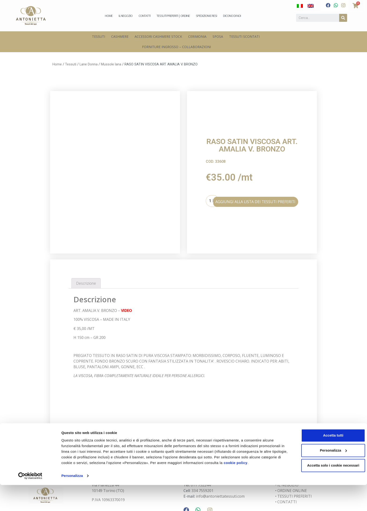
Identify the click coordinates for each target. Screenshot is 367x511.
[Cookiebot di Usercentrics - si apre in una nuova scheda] (30, 501)
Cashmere (119, 36)
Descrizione (86, 252)
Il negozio (125, 16)
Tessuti (98, 36)
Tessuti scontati (244, 36)
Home (109, 16)
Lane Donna (89, 64)
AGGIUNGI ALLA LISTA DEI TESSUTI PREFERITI (264, 185)
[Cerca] (343, 18)
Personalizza (72, 502)
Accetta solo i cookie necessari (328, 491)
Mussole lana (111, 64)
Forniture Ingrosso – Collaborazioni (176, 47)
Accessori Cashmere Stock (158, 36)
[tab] (86, 253)
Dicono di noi (232, 16)
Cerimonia (197, 36)
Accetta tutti (328, 461)
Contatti (144, 16)
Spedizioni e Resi (206, 16)
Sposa (218, 36)
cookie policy (256, 489)
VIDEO (126, 279)
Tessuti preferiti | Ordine (173, 16)
